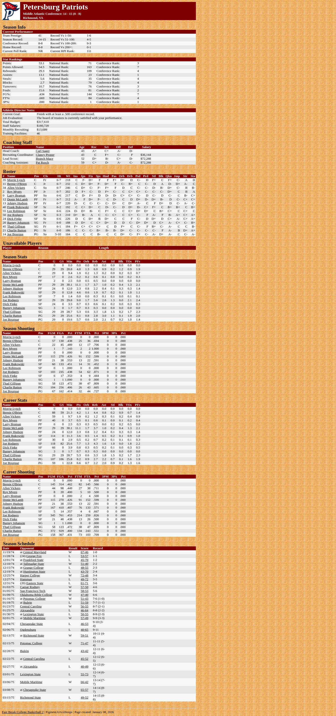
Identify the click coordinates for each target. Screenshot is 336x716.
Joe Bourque (15, 234)
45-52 (84, 659)
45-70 (84, 560)
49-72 (84, 579)
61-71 (84, 583)
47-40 (84, 595)
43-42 (84, 651)
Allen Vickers (16, 187)
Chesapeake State (31, 624)
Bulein (27, 602)
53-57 (84, 556)
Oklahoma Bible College (36, 595)
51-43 (84, 598)
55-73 (84, 674)
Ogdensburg (28, 629)
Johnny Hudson (17, 203)
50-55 (84, 614)
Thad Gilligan (16, 226)
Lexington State (33, 614)
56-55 (84, 606)
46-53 (84, 624)
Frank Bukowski (18, 207)
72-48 (84, 575)
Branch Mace (44, 158)
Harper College (30, 575)
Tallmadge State (33, 564)
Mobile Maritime (34, 618)
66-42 (84, 682)
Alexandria (27, 610)
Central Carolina (30, 606)
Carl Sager (43, 151)
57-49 (84, 618)
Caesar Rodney (30, 587)
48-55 (84, 567)
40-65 (84, 629)
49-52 (84, 697)
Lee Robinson (16, 211)
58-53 (84, 591)
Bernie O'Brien (17, 184)
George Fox (34, 556)
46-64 (84, 610)
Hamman (26, 579)
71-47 (84, 643)
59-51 (84, 635)
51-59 (84, 602)
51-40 (84, 564)
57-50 (84, 587)
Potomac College (34, 598)
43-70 (84, 571)
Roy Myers (14, 191)
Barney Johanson (18, 222)
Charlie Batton (16, 230)
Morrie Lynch (16, 180)
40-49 (84, 666)
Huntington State (34, 571)
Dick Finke (14, 218)
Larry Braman (16, 195)
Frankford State (33, 560)
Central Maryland (34, 552)
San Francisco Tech (32, 591)
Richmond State (33, 635)
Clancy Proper (45, 155)
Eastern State (34, 583)
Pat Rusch (42, 162)
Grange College (33, 567)
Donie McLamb (17, 199)
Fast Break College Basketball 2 (23, 712)
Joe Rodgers (15, 215)
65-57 (84, 690)
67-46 (84, 552)
